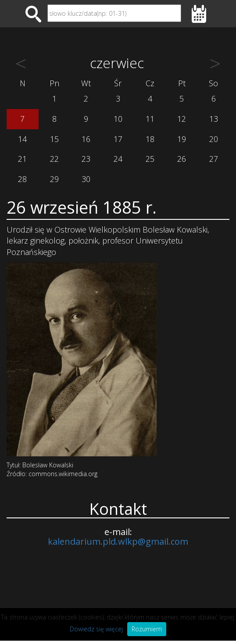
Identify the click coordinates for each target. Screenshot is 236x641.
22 (54, 158)
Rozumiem (147, 629)
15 (54, 139)
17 (118, 139)
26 (181, 158)
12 (181, 118)
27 (213, 158)
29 (54, 179)
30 (86, 179)
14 (22, 139)
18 (150, 139)
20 (213, 139)
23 (86, 158)
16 (86, 139)
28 (22, 179)
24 (118, 158)
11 (150, 118)
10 (118, 118)
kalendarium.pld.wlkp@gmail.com (118, 541)
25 (150, 158)
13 (213, 118)
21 (22, 158)
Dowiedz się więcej (96, 629)
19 (181, 139)
